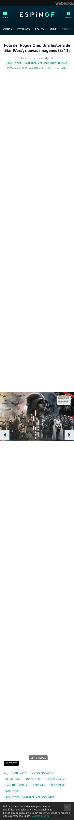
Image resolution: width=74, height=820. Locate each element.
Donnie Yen (32, 779)
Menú (5, 17)
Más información (41, 816)
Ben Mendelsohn (42, 772)
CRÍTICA (7, 29)
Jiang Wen (39, 785)
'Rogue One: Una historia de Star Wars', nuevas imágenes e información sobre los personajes (37, 64)
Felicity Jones (55, 779)
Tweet (13, 763)
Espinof (37, 14)
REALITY (39, 29)
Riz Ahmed (57, 785)
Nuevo (68, 17)
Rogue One (13, 791)
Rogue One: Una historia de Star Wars (30, 797)
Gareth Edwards (16, 785)
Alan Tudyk (19, 772)
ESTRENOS (23, 29)
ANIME (53, 29)
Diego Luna (13, 779)
